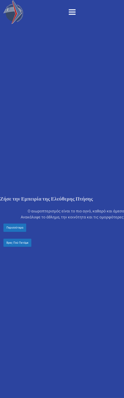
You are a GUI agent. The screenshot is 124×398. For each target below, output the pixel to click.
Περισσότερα (14, 227)
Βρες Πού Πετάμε (17, 242)
